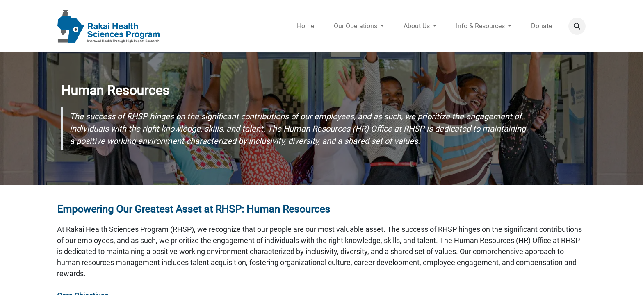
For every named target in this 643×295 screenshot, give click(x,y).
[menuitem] (305, 26)
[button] (577, 26)
